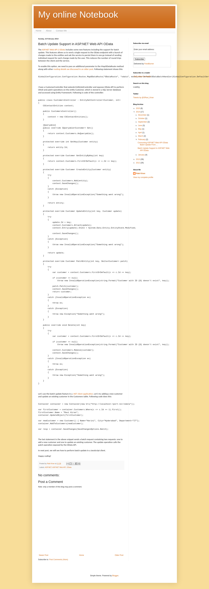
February (142, 139)
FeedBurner (149, 64)
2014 (138, 112)
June (140, 125)
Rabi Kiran (51, 463)
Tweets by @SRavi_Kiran (143, 97)
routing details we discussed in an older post (73, 69)
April (140, 133)
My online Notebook (78, 14)
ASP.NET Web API (59, 467)
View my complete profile (143, 177)
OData (69, 467)
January (141, 155)
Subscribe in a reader (142, 76)
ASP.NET (48, 467)
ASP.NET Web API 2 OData (53, 49)
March (141, 136)
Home (38, 30)
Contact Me (61, 30)
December (142, 115)
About (48, 30)
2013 (138, 159)
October (141, 118)
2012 (138, 163)
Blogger (115, 576)
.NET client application (83, 393)
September (142, 122)
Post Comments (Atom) (58, 559)
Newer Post (43, 555)
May (140, 129)
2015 (138, 108)
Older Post (119, 555)
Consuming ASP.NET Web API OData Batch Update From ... (153, 144)
